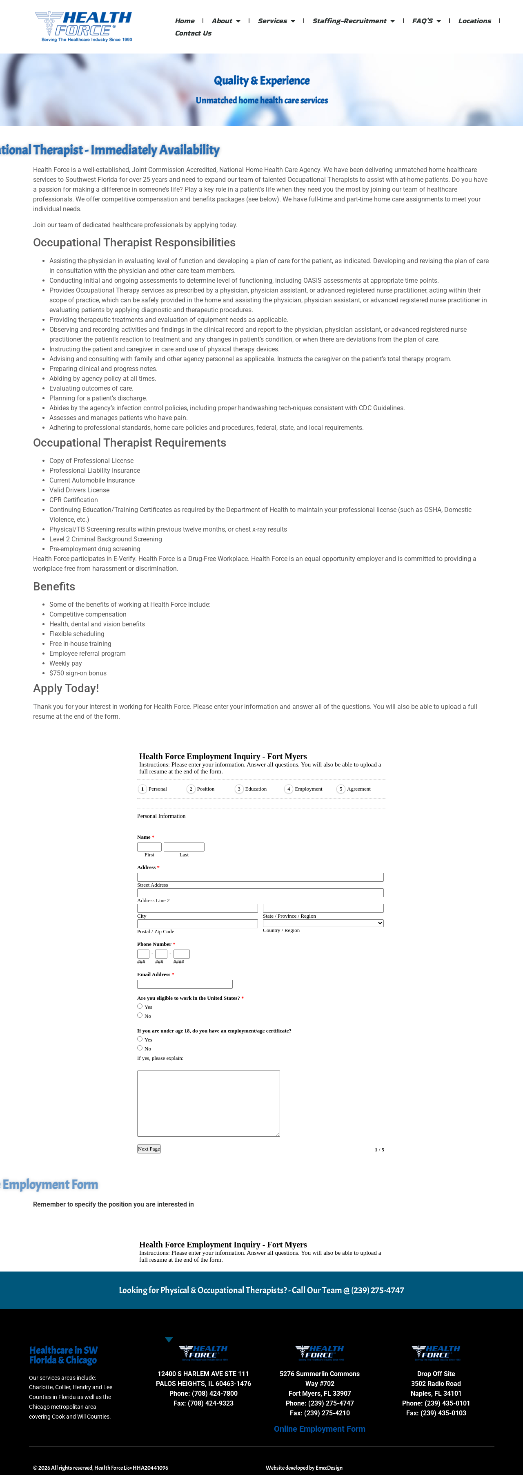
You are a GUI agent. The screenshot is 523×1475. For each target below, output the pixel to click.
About (225, 21)
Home (184, 21)
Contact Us (193, 33)
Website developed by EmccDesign (304, 1467)
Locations (474, 21)
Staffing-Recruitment (353, 21)
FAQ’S (426, 21)
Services (276, 21)
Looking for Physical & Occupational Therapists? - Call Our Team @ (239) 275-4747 (261, 1290)
